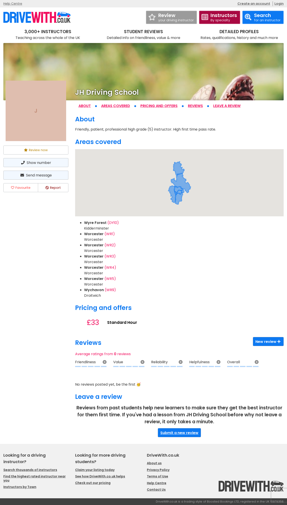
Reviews (195, 105)
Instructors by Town (19, 487)
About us (154, 463)
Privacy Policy (158, 470)
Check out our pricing (93, 483)
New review (268, 341)
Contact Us (156, 489)
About (84, 105)
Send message (36, 175)
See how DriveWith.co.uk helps (100, 476)
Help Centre (12, 3)
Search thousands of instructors (30, 470)
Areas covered (115, 105)
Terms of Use (157, 476)
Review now (36, 150)
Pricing (159, 105)
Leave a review (227, 105)
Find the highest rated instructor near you (34, 478)
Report (53, 187)
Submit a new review (179, 432)
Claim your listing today (95, 470)
